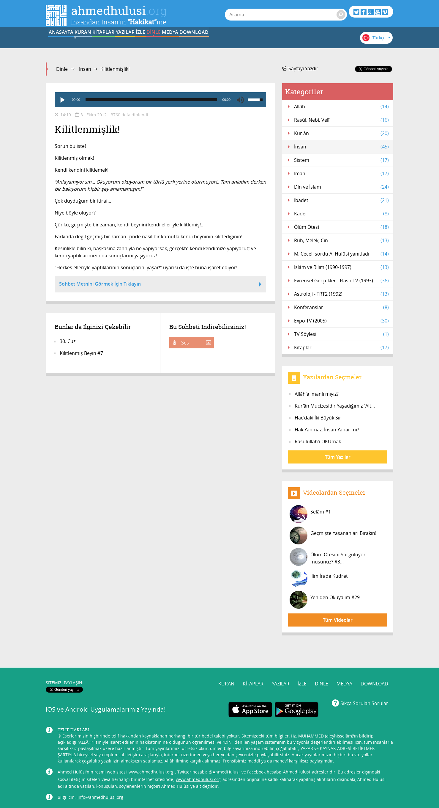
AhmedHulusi (296, 749)
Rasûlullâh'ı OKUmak (318, 441)
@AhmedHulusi (224, 749)
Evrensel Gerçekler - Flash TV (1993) (341, 280)
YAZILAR (174, 42)
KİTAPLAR (138, 42)
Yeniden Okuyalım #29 (325, 600)
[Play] (62, 100)
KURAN (101, 42)
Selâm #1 (310, 514)
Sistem (341, 160)
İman (341, 173)
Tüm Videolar (338, 620)
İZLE (211, 42)
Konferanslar (341, 307)
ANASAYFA (64, 42)
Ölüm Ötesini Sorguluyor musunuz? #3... (328, 557)
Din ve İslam (341, 186)
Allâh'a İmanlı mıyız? (317, 394)
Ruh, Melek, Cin (341, 240)
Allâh (341, 106)
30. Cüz (67, 341)
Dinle (62, 69)
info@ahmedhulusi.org (100, 774)
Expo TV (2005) (341, 320)
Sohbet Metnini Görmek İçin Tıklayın (160, 284)
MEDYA (285, 42)
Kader (341, 213)
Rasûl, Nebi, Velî (341, 119)
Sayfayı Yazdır (300, 68)
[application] (160, 99)
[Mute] (240, 100)
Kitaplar (341, 347)
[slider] (151, 99)
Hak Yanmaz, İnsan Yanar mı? (327, 429)
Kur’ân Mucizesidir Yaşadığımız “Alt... (335, 406)
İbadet (341, 200)
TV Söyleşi (341, 334)
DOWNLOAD (321, 42)
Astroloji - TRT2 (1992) (341, 293)
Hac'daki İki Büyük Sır (318, 417)
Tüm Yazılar (337, 457)
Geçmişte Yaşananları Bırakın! (333, 535)
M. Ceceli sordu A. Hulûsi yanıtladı (341, 253)
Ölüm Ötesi (341, 227)
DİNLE (248, 42)
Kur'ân (341, 133)
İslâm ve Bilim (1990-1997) (341, 267)
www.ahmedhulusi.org (151, 749)
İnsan (85, 69)
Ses (195, 342)
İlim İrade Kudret (319, 578)
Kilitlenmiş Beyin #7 (81, 353)
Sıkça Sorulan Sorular (364, 681)
